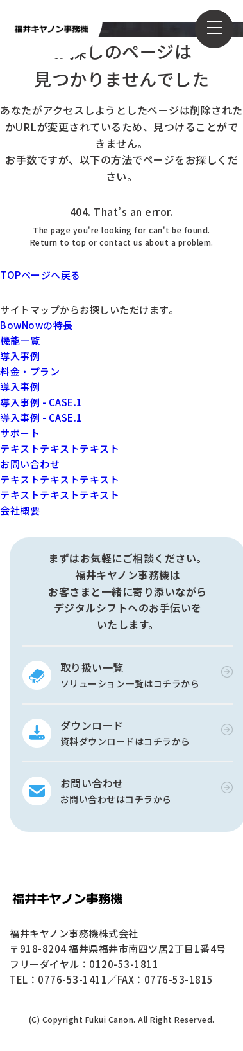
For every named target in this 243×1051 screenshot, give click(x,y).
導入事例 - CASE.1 (41, 402)
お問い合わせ (30, 464)
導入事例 (20, 356)
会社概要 (20, 510)
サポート (20, 433)
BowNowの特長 (36, 325)
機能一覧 (20, 340)
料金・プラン (30, 371)
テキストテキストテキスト (59, 448)
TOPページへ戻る (40, 275)
